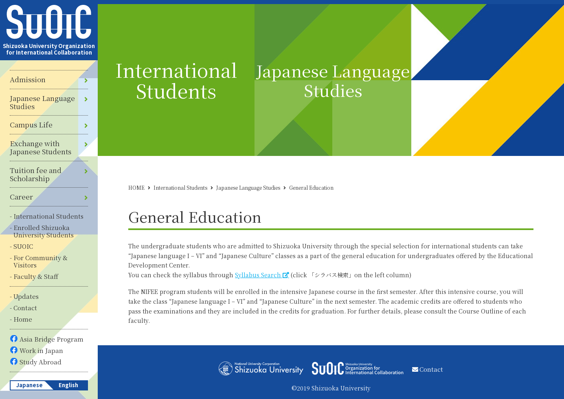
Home (22, 319)
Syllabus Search (258, 275)
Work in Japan (41, 350)
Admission (28, 79)
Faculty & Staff (35, 276)
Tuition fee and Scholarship (35, 174)
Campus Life (31, 125)
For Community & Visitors (40, 261)
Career (21, 197)
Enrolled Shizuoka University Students (43, 231)
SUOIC (23, 246)
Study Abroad (40, 361)
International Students (48, 216)
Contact (25, 307)
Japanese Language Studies (42, 102)
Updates (26, 296)
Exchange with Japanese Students (40, 147)
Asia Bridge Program (51, 339)
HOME (136, 187)
